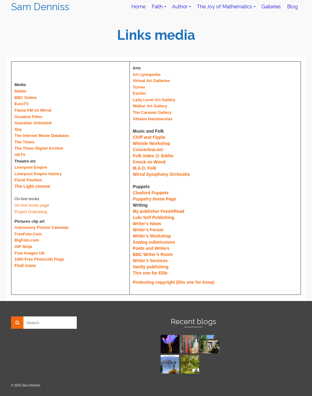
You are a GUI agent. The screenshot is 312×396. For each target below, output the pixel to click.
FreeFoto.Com (28, 234)
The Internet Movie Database (41, 135)
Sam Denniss (40, 6)
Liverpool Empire (30, 167)
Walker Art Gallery (150, 106)
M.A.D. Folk (144, 168)
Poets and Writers (151, 248)
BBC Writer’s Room (153, 254)
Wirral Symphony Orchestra (161, 174)
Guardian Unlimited (32, 123)
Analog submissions (154, 242)
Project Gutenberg (30, 211)
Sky (18, 129)
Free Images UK (29, 253)
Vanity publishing (151, 266)
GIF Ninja (23, 246)
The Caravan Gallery (152, 112)
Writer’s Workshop (152, 235)
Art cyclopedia (147, 74)
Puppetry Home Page (154, 198)
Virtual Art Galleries (151, 80)
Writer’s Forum (148, 229)
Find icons (25, 265)
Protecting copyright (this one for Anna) (174, 282)
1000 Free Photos (31, 259)
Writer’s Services (150, 260)
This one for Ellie (150, 272)
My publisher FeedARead (158, 211)
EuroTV (21, 103)
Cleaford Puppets (151, 192)
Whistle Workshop (151, 143)
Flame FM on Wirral (32, 110)
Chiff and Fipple (149, 137)
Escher (139, 93)
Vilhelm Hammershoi (152, 119)
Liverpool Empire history (38, 173)
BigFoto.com (26, 240)
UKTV (19, 154)
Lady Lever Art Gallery (154, 99)
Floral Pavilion (28, 180)
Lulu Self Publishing (153, 217)
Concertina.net (148, 149)
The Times (24, 142)
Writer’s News (147, 223)
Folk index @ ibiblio (153, 155)
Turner (139, 87)
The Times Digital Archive (38, 148)
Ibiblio (20, 91)
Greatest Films (28, 116)
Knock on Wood (149, 161)
